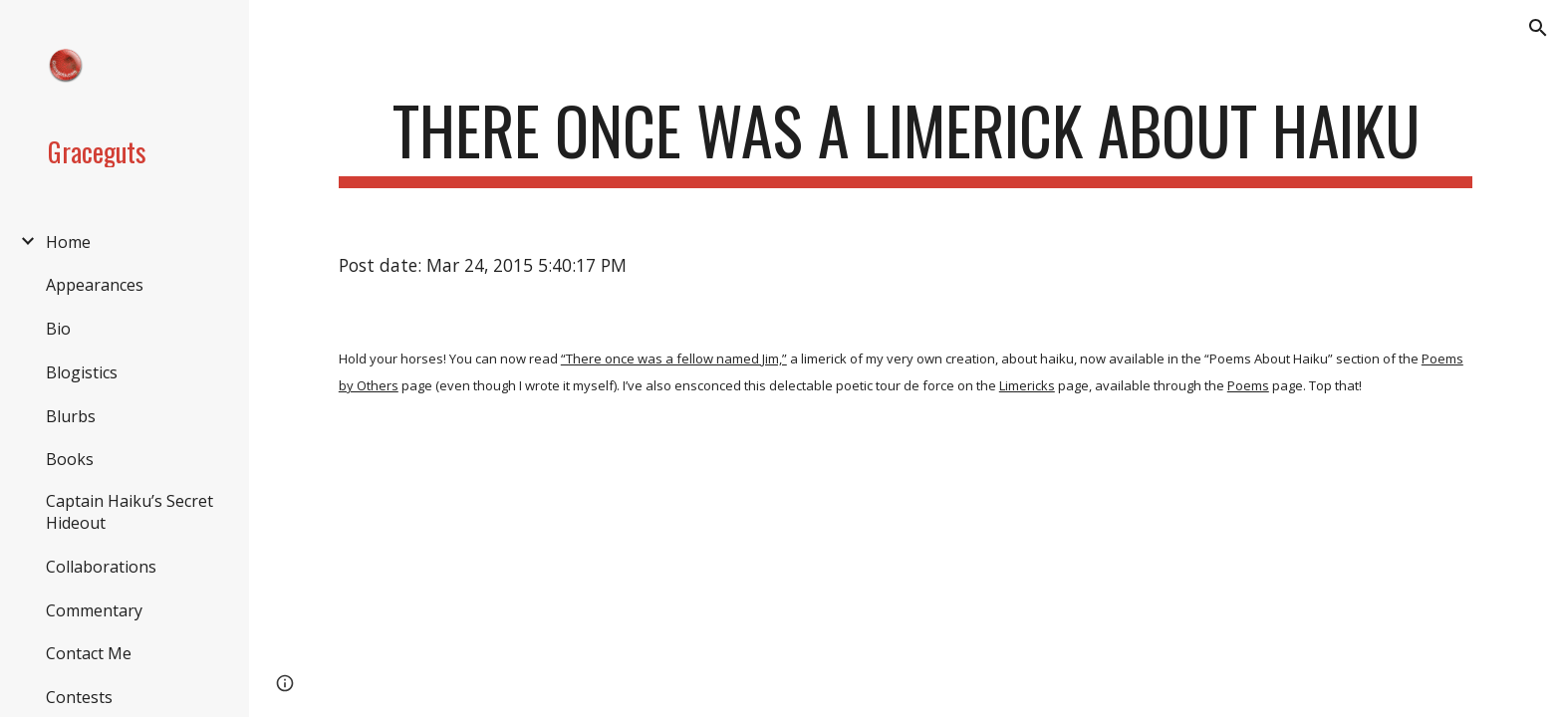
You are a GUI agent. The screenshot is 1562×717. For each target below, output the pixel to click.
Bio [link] (58, 329)
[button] (1538, 28)
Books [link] (70, 459)
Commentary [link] (94, 610)
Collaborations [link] (101, 567)
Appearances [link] (94, 285)
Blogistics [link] (82, 372)
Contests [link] (79, 697)
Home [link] (68, 242)
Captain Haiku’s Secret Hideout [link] (129, 512)
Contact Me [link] (88, 653)
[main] (905, 140)
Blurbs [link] (71, 416)
